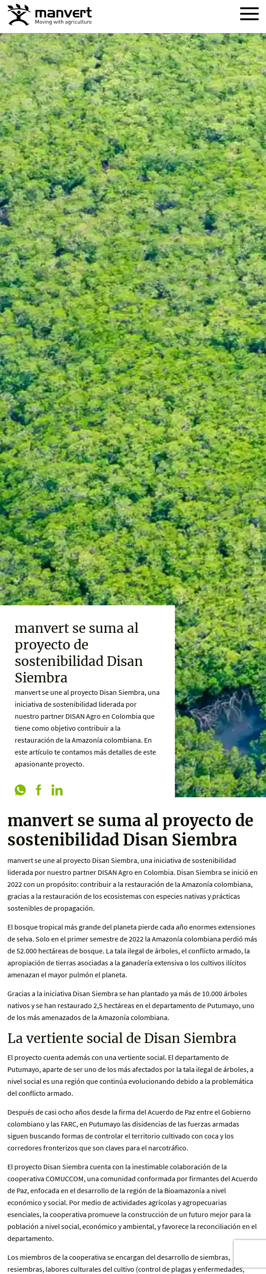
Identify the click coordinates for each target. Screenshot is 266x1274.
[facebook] (38, 790)
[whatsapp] (20, 790)
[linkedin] (57, 790)
